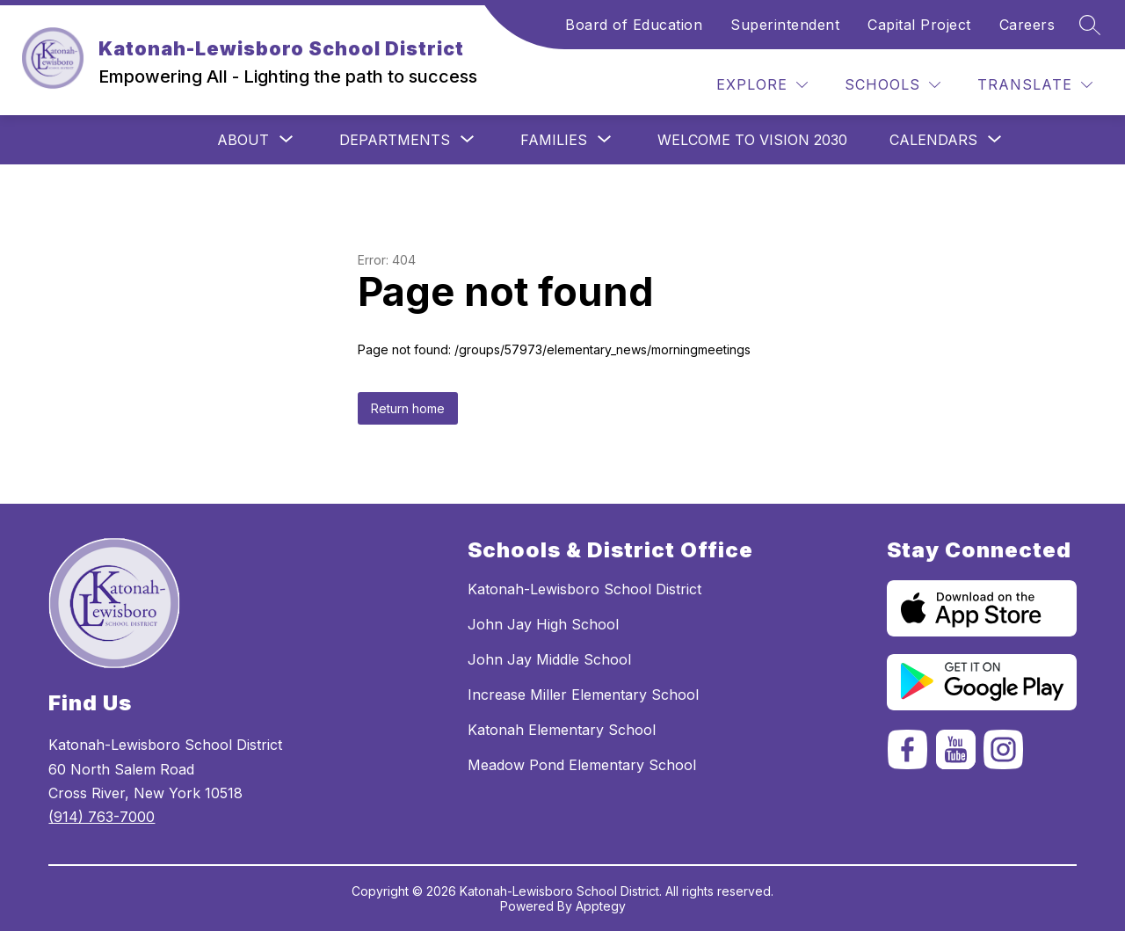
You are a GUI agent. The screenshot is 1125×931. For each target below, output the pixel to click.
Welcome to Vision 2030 (752, 140)
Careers (1027, 24)
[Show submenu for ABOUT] (243, 139)
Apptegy (601, 905)
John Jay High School (543, 624)
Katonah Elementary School (562, 729)
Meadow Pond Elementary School (582, 765)
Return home (408, 408)
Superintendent (784, 24)
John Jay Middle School (549, 659)
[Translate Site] (1035, 85)
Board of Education (633, 24)
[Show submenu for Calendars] (933, 139)
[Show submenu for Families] (553, 139)
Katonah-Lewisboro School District (584, 589)
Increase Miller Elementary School (583, 694)
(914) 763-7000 (101, 817)
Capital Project (919, 24)
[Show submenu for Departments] (394, 139)
